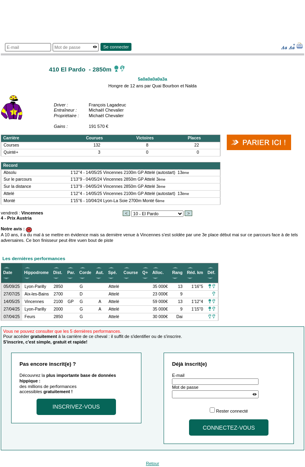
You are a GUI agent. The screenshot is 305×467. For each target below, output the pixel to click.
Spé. (112, 272)
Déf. (211, 272)
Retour (152, 463)
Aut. (100, 272)
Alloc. (158, 272)
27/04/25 (12, 309)
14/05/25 (12, 301)
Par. (71, 272)
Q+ (145, 272)
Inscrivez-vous (76, 406)
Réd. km (195, 272)
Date (7, 272)
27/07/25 (12, 294)
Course (131, 272)
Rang (177, 272)
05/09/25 (12, 286)
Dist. (57, 272)
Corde (85, 272)
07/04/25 (12, 317)
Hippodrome (36, 272)
